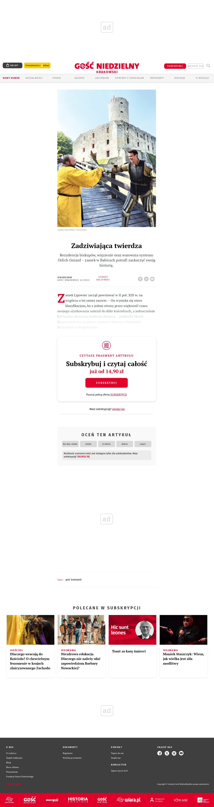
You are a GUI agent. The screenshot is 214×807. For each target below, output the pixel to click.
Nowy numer (11, 78)
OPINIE (56, 78)
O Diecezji (202, 78)
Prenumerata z (37, 65)
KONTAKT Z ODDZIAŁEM (129, 78)
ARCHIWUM (102, 78)
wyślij (153, 278)
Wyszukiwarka (208, 66)
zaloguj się (195, 66)
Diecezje (179, 78)
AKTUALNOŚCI (33, 78)
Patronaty (157, 78)
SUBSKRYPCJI (118, 394)
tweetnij (147, 278)
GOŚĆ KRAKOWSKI (74, 579)
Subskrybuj (106, 383)
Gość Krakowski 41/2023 (73, 280)
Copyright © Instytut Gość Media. (171, 784)
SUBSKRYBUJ (175, 66)
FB (141, 278)
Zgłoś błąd (14, 784)
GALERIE (79, 78)
